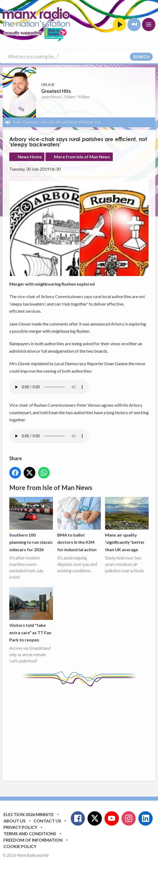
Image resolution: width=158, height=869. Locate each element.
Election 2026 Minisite (28, 814)
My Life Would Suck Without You (71, 121)
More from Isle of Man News (82, 156)
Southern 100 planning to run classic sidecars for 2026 (31, 524)
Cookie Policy (19, 846)
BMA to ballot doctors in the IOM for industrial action (79, 524)
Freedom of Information (33, 839)
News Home (30, 156)
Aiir (46, 855)
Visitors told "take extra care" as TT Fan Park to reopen (31, 614)
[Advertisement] (83, 729)
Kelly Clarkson (25, 121)
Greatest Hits (56, 91)
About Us (14, 820)
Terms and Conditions (29, 833)
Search (141, 56)
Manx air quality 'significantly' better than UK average (127, 524)
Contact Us (47, 820)
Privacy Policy (20, 827)
